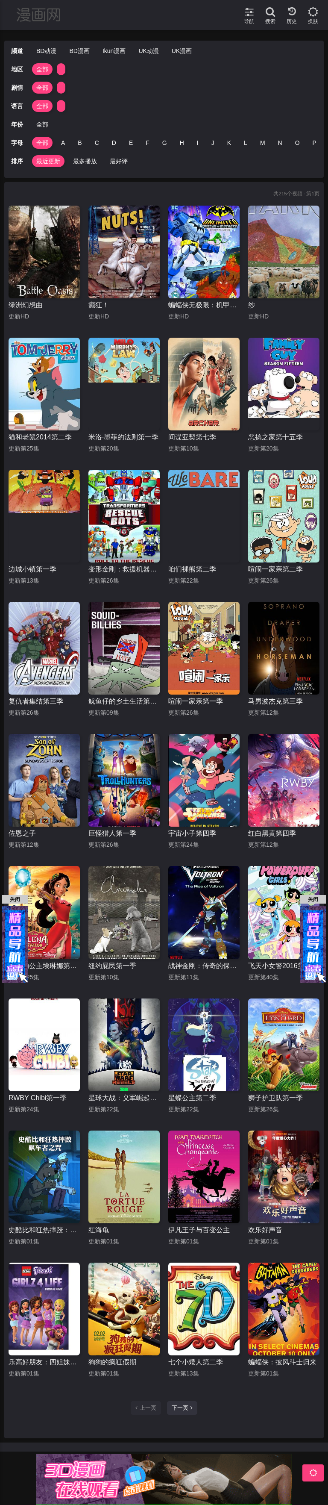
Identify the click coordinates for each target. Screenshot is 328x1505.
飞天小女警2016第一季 (283, 965)
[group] (61, 69)
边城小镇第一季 (32, 569)
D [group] (114, 142)
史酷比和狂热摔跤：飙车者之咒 (44, 1230)
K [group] (229, 142)
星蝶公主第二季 (192, 1098)
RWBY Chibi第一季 (38, 1098)
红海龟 (98, 1230)
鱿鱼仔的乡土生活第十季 (124, 701)
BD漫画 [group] (79, 50)
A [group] (63, 142)
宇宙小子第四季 (192, 833)
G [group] (164, 142)
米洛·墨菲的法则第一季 (123, 437)
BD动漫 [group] (46, 50)
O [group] (297, 142)
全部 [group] (42, 69)
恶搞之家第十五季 (275, 437)
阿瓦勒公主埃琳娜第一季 (44, 965)
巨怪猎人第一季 (112, 833)
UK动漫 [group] (148, 50)
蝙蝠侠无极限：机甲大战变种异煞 (204, 305)
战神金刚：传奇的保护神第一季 (204, 965)
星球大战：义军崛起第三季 (124, 1098)
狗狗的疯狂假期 (112, 1362)
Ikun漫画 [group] (114, 50)
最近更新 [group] (48, 161)
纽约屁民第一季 (112, 965)
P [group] (314, 142)
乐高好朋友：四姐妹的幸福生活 (44, 1362)
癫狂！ (98, 305)
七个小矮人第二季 (195, 1362)
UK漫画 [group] (182, 50)
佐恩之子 (22, 833)
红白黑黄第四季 (272, 833)
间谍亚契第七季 (192, 437)
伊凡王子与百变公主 (199, 1230)
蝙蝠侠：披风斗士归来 (282, 1362)
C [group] (97, 142)
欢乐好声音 (265, 1230)
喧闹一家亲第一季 (195, 701)
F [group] (147, 142)
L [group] (245, 142)
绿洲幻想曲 (26, 305)
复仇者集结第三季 (36, 701)
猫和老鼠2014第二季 (40, 437)
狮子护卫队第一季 (275, 1098)
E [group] (131, 142)
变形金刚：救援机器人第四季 (124, 569)
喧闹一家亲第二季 (275, 569)
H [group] (182, 142)
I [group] (198, 142)
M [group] (262, 142)
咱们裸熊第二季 (192, 569)
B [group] (80, 142)
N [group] (280, 142)
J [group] (212, 142)
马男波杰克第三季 (275, 701)
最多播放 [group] (85, 161)
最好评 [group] (119, 161)
